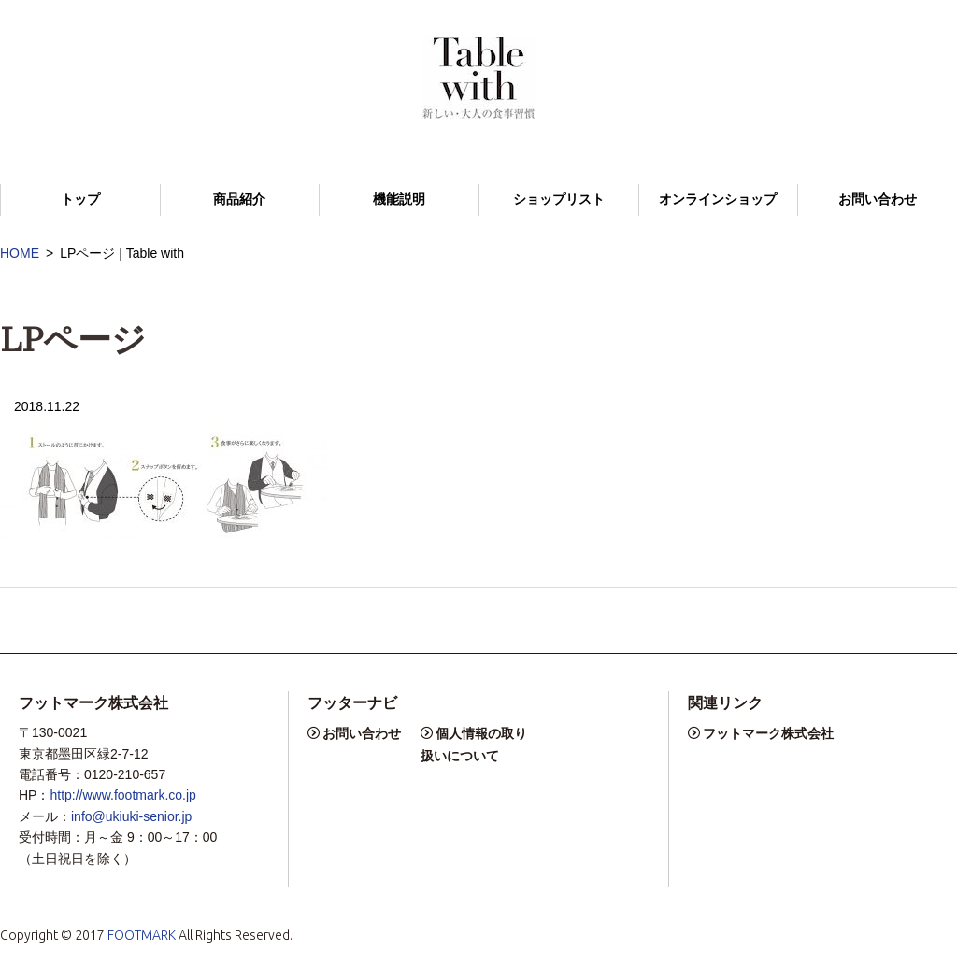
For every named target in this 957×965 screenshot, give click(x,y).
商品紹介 (239, 199)
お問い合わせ (877, 199)
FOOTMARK (141, 935)
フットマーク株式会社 (768, 733)
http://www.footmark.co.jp (122, 795)
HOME (19, 253)
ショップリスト (559, 199)
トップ (80, 199)
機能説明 (399, 199)
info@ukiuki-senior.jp (131, 816)
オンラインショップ (718, 199)
